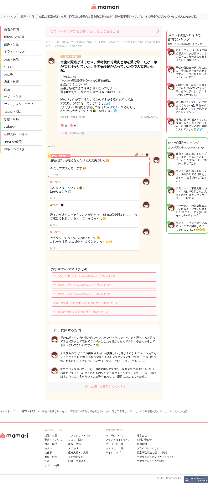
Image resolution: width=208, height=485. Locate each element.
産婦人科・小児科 (15, 134)
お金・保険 (11, 59)
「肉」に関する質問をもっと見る (104, 386)
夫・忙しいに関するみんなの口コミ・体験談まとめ (82, 284)
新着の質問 (11, 29)
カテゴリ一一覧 (114, 448)
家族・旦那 (11, 119)
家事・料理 (11, 81)
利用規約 (142, 444)
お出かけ (10, 126)
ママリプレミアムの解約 (150, 461)
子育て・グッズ (14, 51)
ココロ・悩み (13, 111)
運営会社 (142, 435)
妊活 (7, 89)
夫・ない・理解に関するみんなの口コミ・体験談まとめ (84, 275)
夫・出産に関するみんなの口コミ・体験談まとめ (80, 312)
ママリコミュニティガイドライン (155, 456)
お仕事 (8, 74)
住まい (8, 66)
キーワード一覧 (114, 444)
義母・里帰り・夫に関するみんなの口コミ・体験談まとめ (85, 303)
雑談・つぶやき (14, 149)
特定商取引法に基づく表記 (152, 452)
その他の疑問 (13, 141)
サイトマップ (113, 452)
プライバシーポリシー (149, 448)
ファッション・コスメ (18, 104)
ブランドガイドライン (118, 439)
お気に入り (150, 116)
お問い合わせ (144, 439)
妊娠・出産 (11, 44)
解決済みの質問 (14, 36)
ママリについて (114, 435)
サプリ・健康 (13, 96)
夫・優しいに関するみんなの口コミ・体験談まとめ (82, 293)
